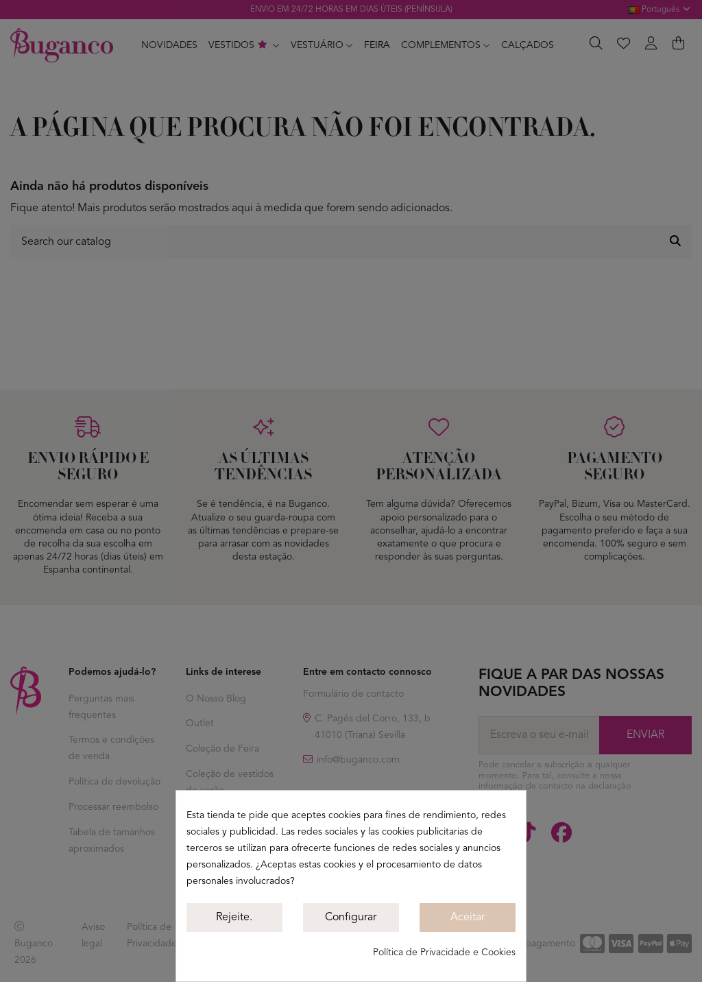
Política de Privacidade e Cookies (444, 952)
